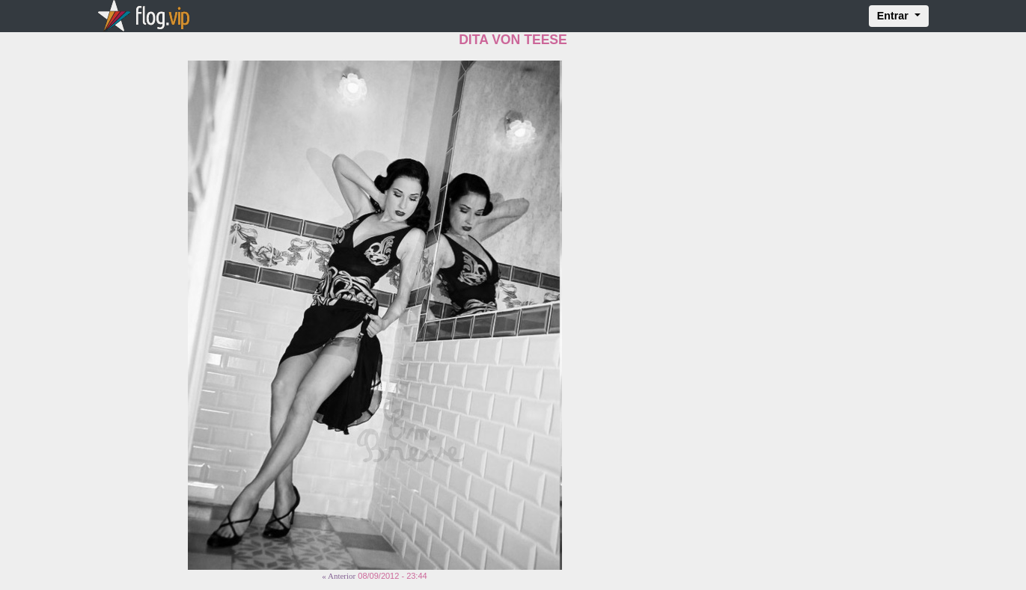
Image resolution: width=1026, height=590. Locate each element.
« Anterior (338, 575)
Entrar (894, 16)
